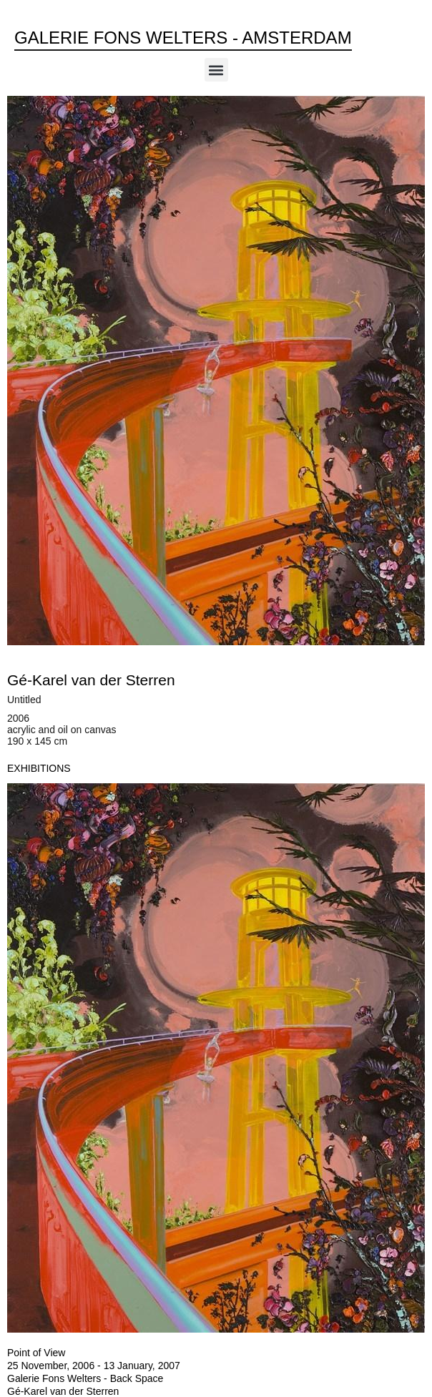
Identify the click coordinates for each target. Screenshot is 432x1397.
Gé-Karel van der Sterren (91, 680)
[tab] (39, 768)
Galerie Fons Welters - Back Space (85, 1378)
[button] (216, 70)
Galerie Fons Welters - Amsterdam (183, 37)
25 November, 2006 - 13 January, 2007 (93, 1365)
